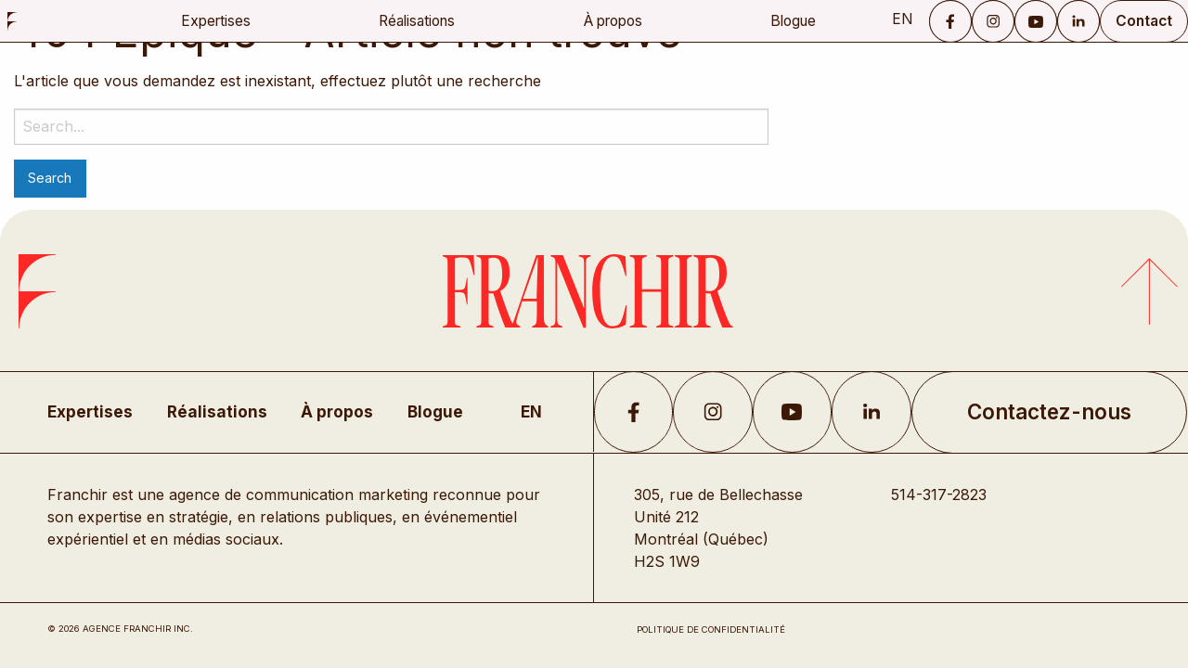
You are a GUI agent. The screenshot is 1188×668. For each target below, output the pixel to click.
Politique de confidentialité (711, 629)
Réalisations (417, 21)
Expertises (216, 21)
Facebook (950, 21)
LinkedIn (1078, 21)
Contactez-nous (1049, 411)
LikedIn (871, 411)
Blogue (793, 21)
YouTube (1035, 21)
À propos (613, 21)
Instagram (993, 21)
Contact (1144, 21)
